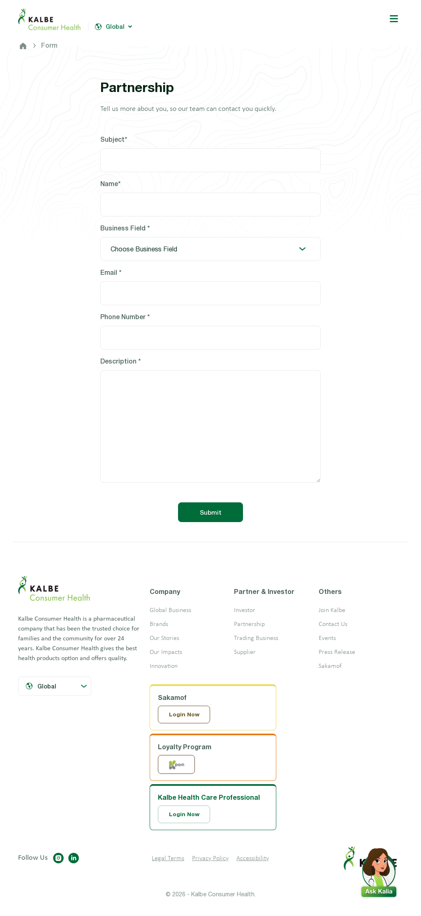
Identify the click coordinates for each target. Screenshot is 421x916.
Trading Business (256, 638)
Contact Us (333, 624)
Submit (211, 512)
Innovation (164, 666)
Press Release (337, 652)
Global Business (170, 610)
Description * (120, 361)
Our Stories (164, 638)
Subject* (113, 139)
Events (327, 638)
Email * (110, 272)
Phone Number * (125, 316)
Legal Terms (168, 859)
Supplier (245, 652)
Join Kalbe (332, 610)
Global (113, 27)
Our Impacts (166, 652)
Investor (244, 610)
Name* (110, 183)
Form (49, 45)
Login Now (184, 714)
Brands (159, 624)
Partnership (249, 624)
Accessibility (252, 859)
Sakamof (330, 666)
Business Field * (125, 228)
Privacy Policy (210, 859)
